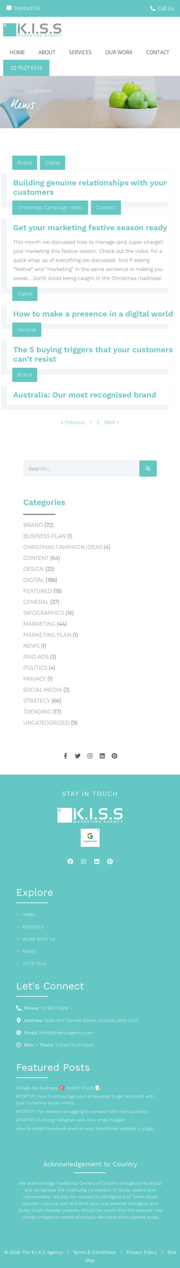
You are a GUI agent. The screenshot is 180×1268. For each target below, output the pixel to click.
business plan (44, 536)
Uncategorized (46, 723)
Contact (157, 52)
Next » (111, 422)
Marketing (39, 624)
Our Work (119, 52)
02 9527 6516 (26, 67)
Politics (35, 668)
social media (42, 690)
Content (106, 207)
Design (33, 569)
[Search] (148, 468)
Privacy (34, 679)
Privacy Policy (141, 1252)
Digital (52, 163)
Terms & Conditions (94, 1252)
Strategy (36, 701)
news (31, 646)
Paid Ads (36, 657)
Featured (37, 591)
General (26, 329)
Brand (24, 163)
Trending (37, 712)
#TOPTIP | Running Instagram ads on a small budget (70, 1119)
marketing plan (47, 635)
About (46, 52)
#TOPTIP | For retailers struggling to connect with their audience (82, 1111)
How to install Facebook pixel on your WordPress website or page (84, 1128)
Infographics (43, 613)
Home (17, 52)
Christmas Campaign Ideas (50, 207)
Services (80, 52)
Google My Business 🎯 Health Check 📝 (58, 1087)
